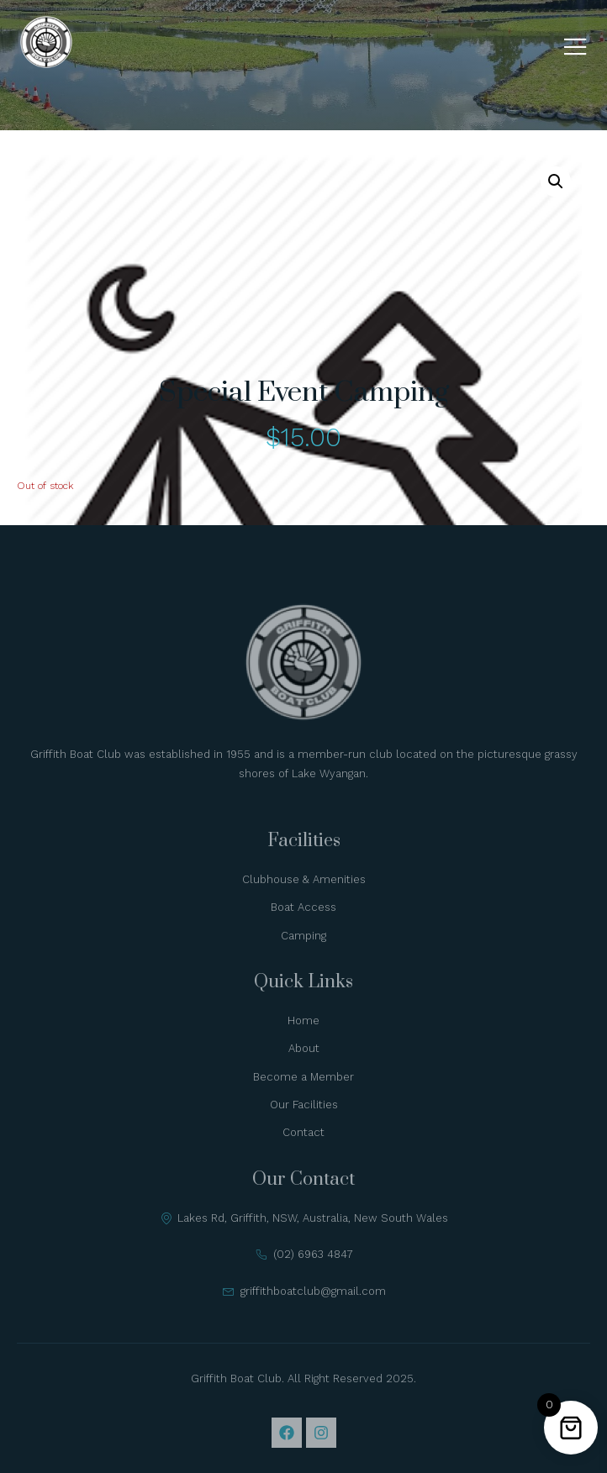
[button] (556, 181)
